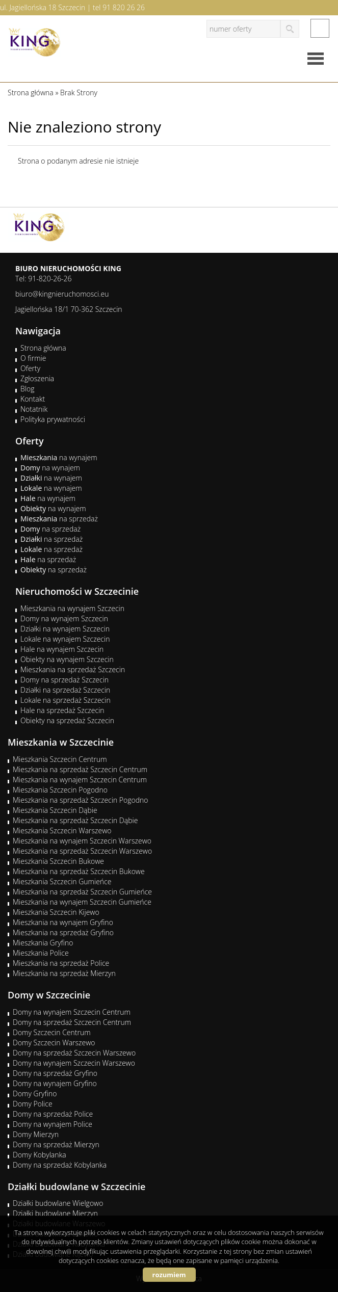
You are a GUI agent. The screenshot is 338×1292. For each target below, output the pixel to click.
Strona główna (43, 348)
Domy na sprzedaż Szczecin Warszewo (74, 1053)
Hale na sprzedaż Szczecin (62, 710)
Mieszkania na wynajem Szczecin (72, 608)
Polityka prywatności (52, 419)
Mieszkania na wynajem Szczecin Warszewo (82, 841)
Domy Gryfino (35, 1093)
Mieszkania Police (41, 953)
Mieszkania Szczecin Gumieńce (62, 881)
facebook (319, 28)
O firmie (33, 358)
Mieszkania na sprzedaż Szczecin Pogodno (80, 800)
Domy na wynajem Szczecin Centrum (72, 1012)
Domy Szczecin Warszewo (54, 1042)
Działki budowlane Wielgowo (58, 1203)
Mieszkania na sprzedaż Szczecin (72, 669)
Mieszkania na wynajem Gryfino (63, 922)
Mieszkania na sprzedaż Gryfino (63, 932)
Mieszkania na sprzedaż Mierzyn (64, 973)
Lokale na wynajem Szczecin (65, 639)
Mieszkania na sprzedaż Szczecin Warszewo (82, 851)
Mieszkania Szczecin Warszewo (62, 830)
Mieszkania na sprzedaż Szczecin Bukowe (79, 871)
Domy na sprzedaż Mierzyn (56, 1144)
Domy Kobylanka (39, 1154)
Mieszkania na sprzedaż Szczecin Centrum (80, 769)
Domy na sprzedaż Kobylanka (60, 1165)
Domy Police (33, 1104)
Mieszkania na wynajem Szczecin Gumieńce (82, 902)
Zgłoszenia (37, 378)
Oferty (30, 368)
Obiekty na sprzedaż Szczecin (67, 720)
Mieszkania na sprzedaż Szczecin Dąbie (75, 820)
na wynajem (58, 457)
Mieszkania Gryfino (43, 942)
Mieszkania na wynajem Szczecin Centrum (80, 779)
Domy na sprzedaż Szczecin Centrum (72, 1022)
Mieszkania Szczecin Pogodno (60, 790)
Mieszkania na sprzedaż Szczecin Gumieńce (82, 892)
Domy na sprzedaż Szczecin (64, 679)
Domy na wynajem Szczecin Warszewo (74, 1063)
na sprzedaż (59, 518)
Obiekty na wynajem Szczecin (67, 659)
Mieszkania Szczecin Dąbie (55, 810)
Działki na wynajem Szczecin (65, 629)
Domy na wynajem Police (52, 1124)
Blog (27, 388)
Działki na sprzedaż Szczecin (65, 690)
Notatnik (33, 409)
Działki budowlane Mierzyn (55, 1213)
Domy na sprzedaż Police (53, 1114)
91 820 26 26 (123, 7)
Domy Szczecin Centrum (52, 1032)
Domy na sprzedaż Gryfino (55, 1073)
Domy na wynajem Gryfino (55, 1083)
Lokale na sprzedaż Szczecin (65, 700)
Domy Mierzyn (36, 1134)
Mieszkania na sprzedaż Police (61, 963)
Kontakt (32, 399)
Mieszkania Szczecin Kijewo (56, 912)
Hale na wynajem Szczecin (61, 649)
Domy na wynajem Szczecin (64, 618)
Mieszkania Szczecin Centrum (60, 759)
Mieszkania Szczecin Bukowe (58, 861)
